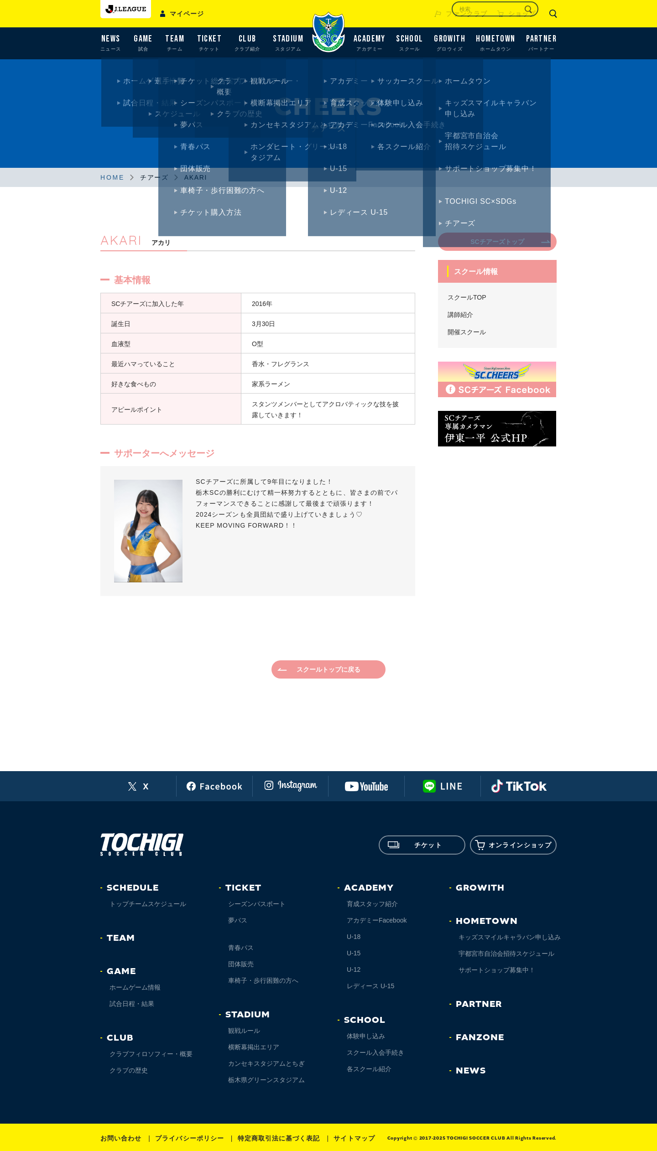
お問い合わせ (120, 1138)
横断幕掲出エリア (253, 1047)
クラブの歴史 (129, 1070)
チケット (415, 845)
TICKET (243, 887)
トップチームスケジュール (148, 903)
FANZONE (480, 1037)
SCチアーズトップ (497, 241)
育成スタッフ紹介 (372, 903)
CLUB (120, 1037)
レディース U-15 (370, 986)
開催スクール (467, 332)
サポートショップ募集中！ (497, 970)
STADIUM (247, 1014)
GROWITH (480, 887)
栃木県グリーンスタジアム (266, 1080)
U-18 (353, 936)
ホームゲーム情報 (135, 987)
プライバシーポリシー (189, 1138)
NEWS (471, 1070)
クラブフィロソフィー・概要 (151, 1054)
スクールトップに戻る (328, 669)
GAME (121, 971)
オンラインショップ (513, 845)
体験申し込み (366, 1036)
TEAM (121, 938)
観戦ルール (244, 1030)
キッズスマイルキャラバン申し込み (510, 937)
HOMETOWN (487, 921)
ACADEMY (369, 887)
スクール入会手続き (375, 1052)
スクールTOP (467, 297)
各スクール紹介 (369, 1069)
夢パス (237, 920)
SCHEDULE (133, 887)
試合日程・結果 (132, 1003)
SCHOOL (365, 1020)
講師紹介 (460, 314)
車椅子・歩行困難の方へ (263, 980)
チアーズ (154, 177)
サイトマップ (354, 1138)
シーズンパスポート (257, 903)
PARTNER (479, 1004)
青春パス (241, 947)
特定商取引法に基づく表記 (279, 1138)
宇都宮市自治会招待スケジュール (506, 953)
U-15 (353, 953)
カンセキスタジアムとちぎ (266, 1063)
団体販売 (241, 964)
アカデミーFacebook (377, 920)
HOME (112, 177)
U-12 (353, 969)
